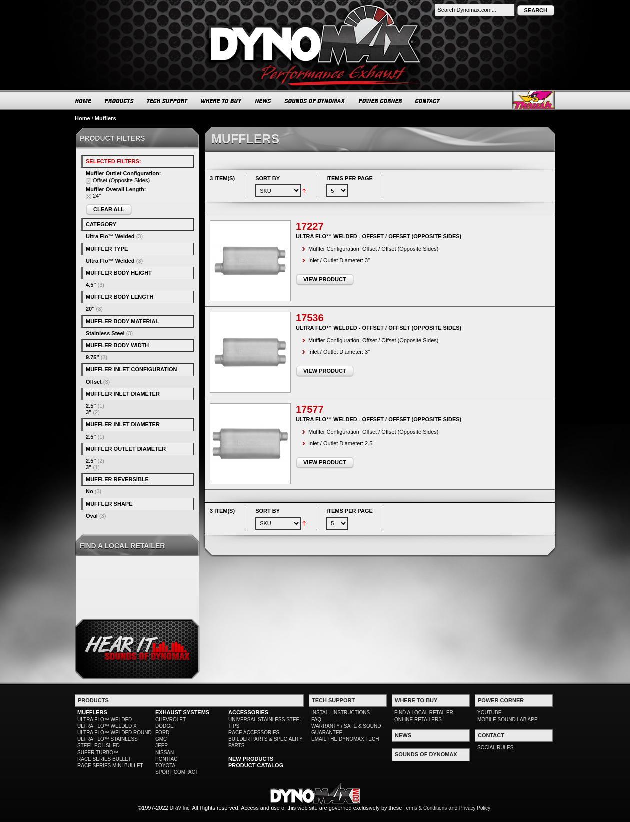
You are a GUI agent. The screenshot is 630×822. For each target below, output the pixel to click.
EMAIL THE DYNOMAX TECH (345, 739)
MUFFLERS (93, 712)
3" (89, 412)
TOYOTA (166, 765)
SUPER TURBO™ (98, 752)
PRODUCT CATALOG (256, 765)
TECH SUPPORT (167, 101)
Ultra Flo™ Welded (110, 236)
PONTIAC (167, 759)
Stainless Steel (105, 333)
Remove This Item (89, 181)
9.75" (93, 357)
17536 (310, 317)
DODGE (165, 726)
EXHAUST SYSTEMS (183, 712)
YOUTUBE (490, 712)
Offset (94, 382)
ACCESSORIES (248, 712)
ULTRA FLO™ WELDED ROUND (115, 732)
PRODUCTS (119, 101)
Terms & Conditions (426, 808)
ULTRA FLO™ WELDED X (107, 726)
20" (90, 309)
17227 (310, 226)
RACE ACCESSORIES (254, 732)
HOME (83, 101)
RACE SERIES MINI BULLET (111, 765)
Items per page (349, 178)
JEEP (162, 745)
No (90, 491)
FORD (163, 732)
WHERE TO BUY (221, 101)
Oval (92, 516)
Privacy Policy (475, 808)
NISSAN (165, 752)
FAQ (317, 719)
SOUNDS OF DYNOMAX (315, 101)
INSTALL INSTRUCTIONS (341, 712)
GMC (161, 739)
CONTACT (428, 101)
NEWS (263, 101)
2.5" (91, 406)
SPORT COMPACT (177, 772)
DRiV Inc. (180, 808)
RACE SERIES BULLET (105, 759)
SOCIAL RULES (496, 747)
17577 (310, 409)
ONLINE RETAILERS (418, 719)
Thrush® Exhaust (533, 100)
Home (82, 118)
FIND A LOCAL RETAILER (424, 712)
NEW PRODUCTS (251, 759)
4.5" (91, 285)
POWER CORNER (380, 101)
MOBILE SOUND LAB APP (508, 719)
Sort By (268, 178)
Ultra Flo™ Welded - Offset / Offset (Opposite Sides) (379, 236)
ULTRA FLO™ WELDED (105, 719)
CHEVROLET (171, 719)
